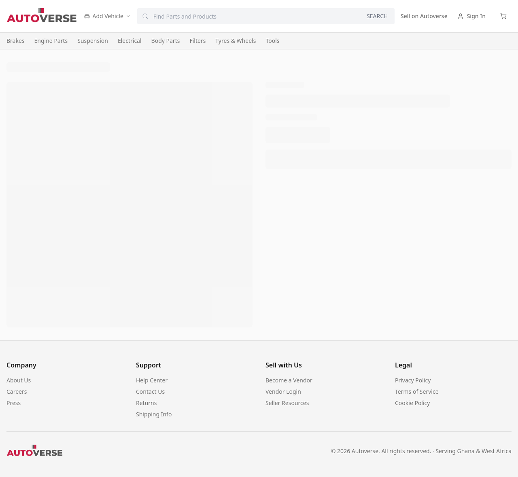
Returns (146, 403)
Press (13, 403)
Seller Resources (287, 403)
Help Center (152, 380)
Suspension (92, 40)
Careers (16, 391)
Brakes (15, 40)
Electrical (130, 40)
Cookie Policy (412, 403)
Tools (272, 40)
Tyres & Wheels (235, 40)
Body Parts (165, 40)
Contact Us (150, 391)
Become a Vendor (288, 380)
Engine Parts (51, 40)
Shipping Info (154, 414)
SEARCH (377, 16)
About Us (18, 380)
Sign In (471, 16)
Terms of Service (417, 391)
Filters (197, 40)
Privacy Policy (413, 380)
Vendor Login (283, 391)
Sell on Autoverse (424, 16)
